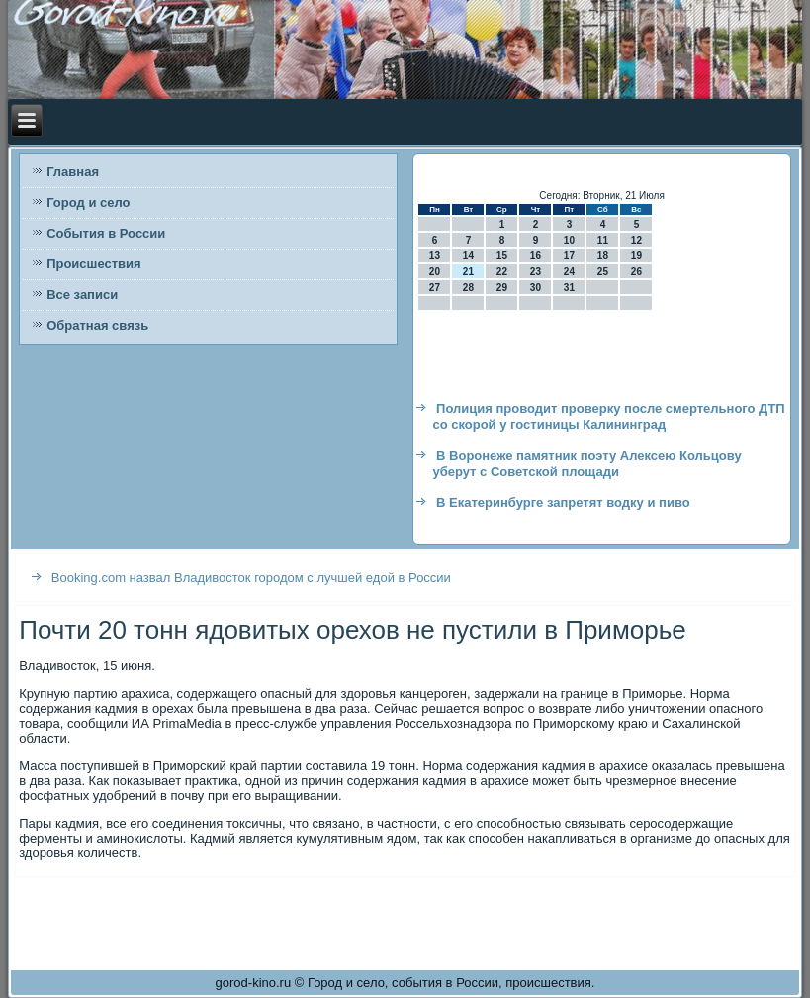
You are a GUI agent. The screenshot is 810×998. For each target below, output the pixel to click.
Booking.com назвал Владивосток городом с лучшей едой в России (251, 577)
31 (569, 287)
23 (535, 271)
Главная (72, 171)
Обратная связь (97, 325)
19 (636, 255)
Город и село (88, 202)
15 (501, 255)
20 (434, 271)
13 (434, 255)
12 (636, 240)
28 (468, 287)
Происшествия (93, 263)
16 (535, 255)
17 (569, 255)
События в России (105, 233)
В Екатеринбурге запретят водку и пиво (563, 502)
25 (602, 271)
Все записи (82, 294)
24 (569, 271)
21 (468, 271)
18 (602, 255)
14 (468, 255)
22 (501, 271)
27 (434, 287)
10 (569, 240)
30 (535, 287)
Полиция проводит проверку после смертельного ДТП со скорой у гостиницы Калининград (608, 416)
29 (501, 287)
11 (602, 240)
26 (636, 271)
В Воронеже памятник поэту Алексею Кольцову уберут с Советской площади (586, 464)
